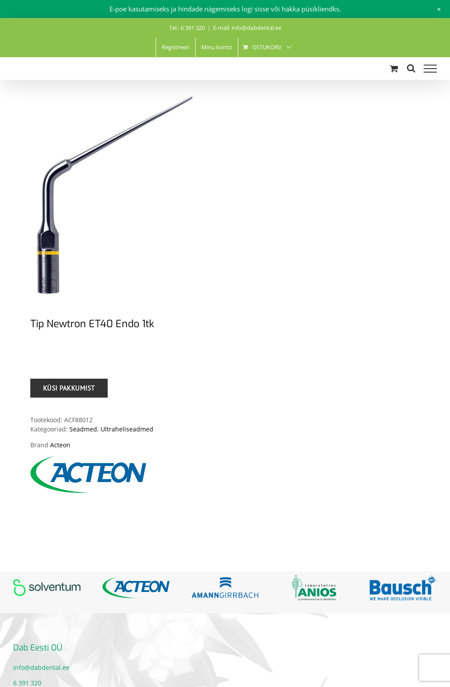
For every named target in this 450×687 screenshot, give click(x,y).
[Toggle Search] (411, 68)
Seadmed (83, 429)
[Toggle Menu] (430, 69)
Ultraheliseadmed (127, 429)
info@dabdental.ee (41, 667)
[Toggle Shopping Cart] (394, 68)
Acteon (60, 445)
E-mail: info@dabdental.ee (247, 28)
